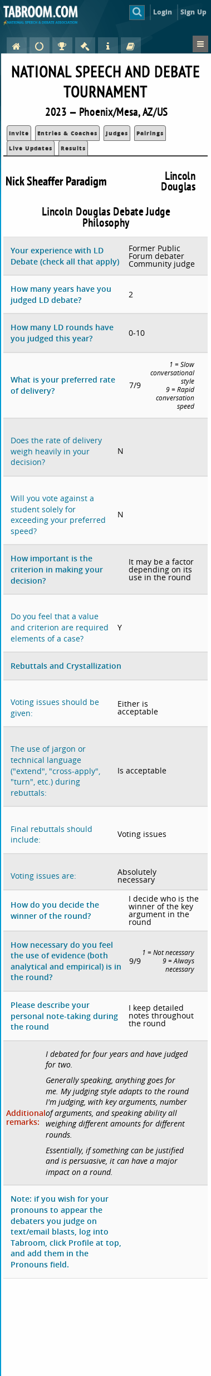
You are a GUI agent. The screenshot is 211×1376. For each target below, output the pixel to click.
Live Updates (30, 148)
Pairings (150, 133)
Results (73, 148)
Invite (19, 133)
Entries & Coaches (67, 133)
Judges (117, 133)
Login (163, 12)
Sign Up (193, 12)
